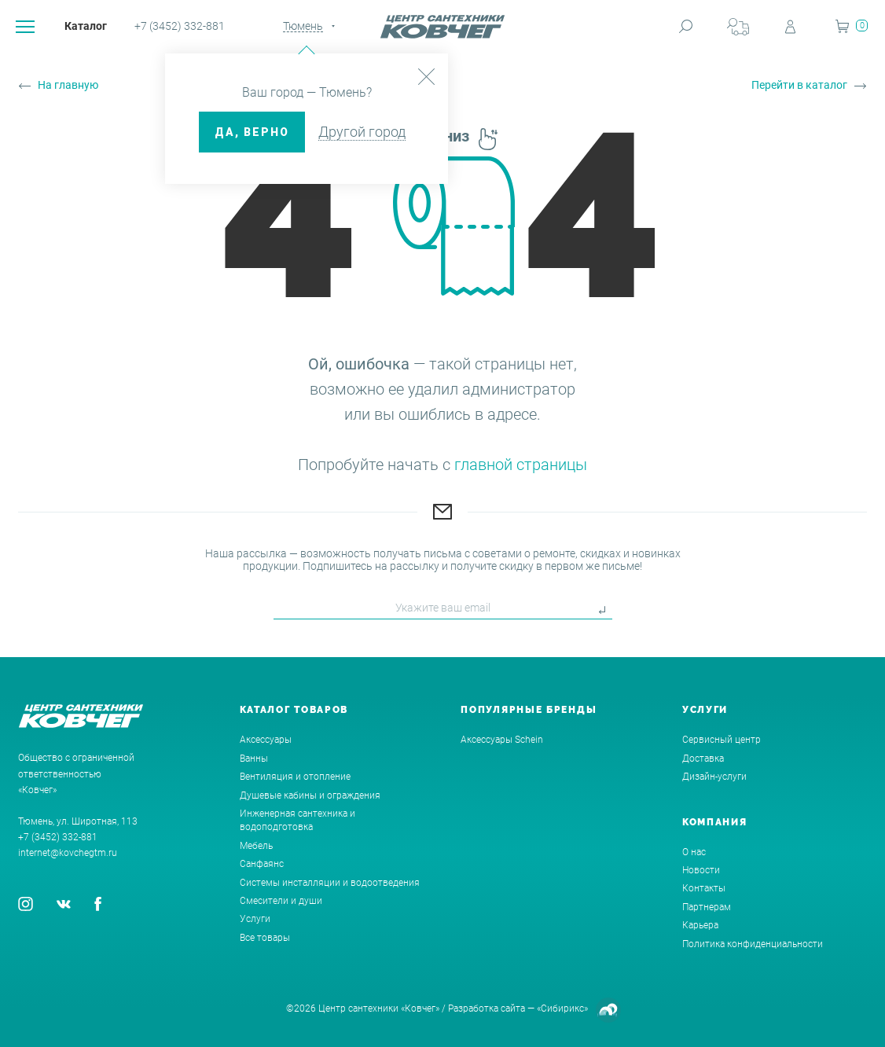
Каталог (85, 26)
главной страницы (520, 464)
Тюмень (303, 26)
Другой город (362, 131)
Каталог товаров (294, 709)
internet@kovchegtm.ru (67, 852)
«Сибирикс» (562, 1008)
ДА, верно (252, 132)
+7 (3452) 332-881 (179, 26)
